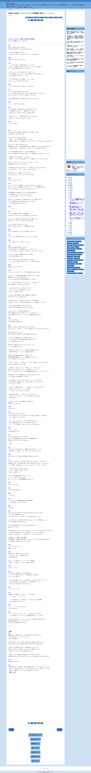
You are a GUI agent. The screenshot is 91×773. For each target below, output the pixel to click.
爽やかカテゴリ (35, 747)
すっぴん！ (81, 269)
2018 (69, 178)
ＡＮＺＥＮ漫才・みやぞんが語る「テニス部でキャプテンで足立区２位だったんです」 (75, 42)
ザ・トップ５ (69, 258)
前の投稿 (60, 729)
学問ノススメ (76, 256)
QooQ (47, 772)
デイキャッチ (77, 241)
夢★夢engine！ (69, 256)
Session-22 (75, 243)
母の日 (60, 17)
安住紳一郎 (36, 17)
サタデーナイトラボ (70, 263)
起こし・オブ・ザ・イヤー (71, 252)
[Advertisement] (35, 29)
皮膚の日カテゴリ (35, 756)
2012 (69, 232)
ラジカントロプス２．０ (78, 260)
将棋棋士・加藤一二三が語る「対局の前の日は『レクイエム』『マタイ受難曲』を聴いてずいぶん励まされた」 (76, 214)
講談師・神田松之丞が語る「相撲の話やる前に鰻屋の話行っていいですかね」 (75, 53)
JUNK (68, 269)
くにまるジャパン (74, 269)
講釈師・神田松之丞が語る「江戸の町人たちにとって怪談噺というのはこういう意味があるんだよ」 (75, 32)
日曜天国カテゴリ (35, 752)
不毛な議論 (79, 273)
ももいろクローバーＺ (70, 248)
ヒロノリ (75, 164)
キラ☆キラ (80, 245)
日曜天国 (51, 17)
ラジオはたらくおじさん (71, 254)
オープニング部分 (12, 40)
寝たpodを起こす (10, 3)
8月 (70, 193)
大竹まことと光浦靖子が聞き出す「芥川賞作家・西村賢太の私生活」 (75, 59)
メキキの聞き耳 (69, 260)
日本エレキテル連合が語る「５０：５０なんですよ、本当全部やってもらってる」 (76, 218)
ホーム (7, 0)
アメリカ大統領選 (70, 271)
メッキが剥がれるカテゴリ (35, 735)
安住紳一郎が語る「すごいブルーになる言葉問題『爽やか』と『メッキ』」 (76, 203)
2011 (69, 234)
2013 (69, 230)
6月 (70, 197)
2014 (69, 185)
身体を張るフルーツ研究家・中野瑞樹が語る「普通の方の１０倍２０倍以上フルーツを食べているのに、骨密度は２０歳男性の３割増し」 (75, 38)
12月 (70, 187)
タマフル (74, 245)
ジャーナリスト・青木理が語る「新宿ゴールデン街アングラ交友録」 (75, 66)
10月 (70, 190)
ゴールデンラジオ (70, 241)
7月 (70, 195)
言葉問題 (41, 17)
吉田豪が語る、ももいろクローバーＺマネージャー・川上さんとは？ (75, 46)
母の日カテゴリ (35, 760)
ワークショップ (78, 263)
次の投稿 (11, 729)
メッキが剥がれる (29, 17)
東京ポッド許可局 (70, 265)
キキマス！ (69, 245)
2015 (69, 183)
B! (35, 20)
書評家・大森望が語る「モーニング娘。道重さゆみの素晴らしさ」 (76, 207)
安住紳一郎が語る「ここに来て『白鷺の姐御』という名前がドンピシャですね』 (75, 50)
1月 (70, 228)
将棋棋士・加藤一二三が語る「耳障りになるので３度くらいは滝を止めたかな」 (76, 210)
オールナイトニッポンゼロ (71, 273)
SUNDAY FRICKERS (70, 250)
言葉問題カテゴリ (35, 743)
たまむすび (69, 243)
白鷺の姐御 (79, 254)
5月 (70, 221)
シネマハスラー (75, 258)
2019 (69, 177)
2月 (70, 226)
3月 (70, 225)
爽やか (46, 17)
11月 (70, 188)
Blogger (47, 768)
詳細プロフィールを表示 (72, 170)
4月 (70, 223)
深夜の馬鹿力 (78, 248)
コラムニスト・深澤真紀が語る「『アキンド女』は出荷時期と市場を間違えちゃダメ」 (76, 199)
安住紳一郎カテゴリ (35, 739)
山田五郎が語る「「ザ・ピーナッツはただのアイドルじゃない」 (75, 56)
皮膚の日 (56, 17)
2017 (69, 180)
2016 (69, 182)
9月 (70, 192)
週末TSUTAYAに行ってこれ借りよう (73, 267)
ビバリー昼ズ (80, 252)
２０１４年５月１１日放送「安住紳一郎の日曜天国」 (23, 39)
